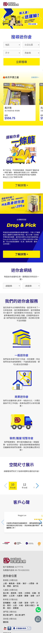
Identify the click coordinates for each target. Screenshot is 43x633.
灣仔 (24, 583)
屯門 (32, 602)
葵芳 (9, 605)
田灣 (18, 583)
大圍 (14, 602)
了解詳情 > (21, 185)
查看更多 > (35, 77)
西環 (9, 586)
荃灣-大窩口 (30, 605)
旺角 (20, 593)
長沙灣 (5, 593)
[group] (19, 102)
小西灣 (31, 583)
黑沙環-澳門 (8, 614)
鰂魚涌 (11, 583)
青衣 (9, 608)
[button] (2, 18)
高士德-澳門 (20, 614)
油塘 (32, 595)
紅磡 (34, 593)
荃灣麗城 (6, 602)
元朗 (20, 602)
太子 (38, 595)
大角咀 (27, 593)
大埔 (21, 605)
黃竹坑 (15, 586)
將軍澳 (15, 608)
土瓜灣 (11, 595)
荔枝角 (13, 593)
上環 (5, 583)
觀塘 (26, 595)
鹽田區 (5, 622)
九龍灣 (19, 595)
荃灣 (26, 602)
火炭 (15, 605)
